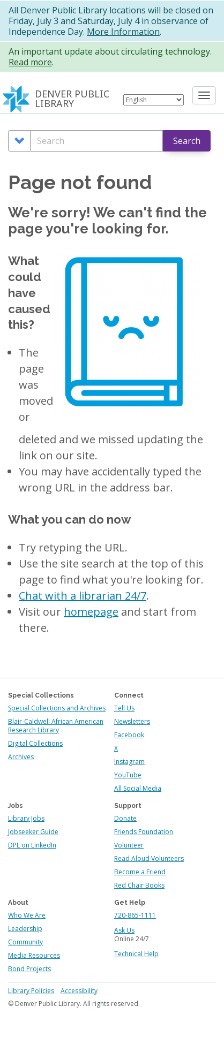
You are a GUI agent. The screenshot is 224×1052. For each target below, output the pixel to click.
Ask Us (124, 930)
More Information (123, 31)
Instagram (129, 761)
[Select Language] (153, 99)
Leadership (25, 928)
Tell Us (124, 708)
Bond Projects (29, 968)
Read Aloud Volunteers (149, 858)
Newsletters (132, 721)
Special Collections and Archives (57, 708)
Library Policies (31, 990)
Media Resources (34, 955)
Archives (21, 756)
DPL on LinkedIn (32, 845)
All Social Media (137, 788)
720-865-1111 (135, 915)
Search (186, 141)
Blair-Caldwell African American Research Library (55, 726)
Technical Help (136, 953)
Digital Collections (35, 743)
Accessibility (79, 990)
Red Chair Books (139, 885)
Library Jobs (26, 818)
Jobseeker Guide (33, 831)
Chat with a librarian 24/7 (82, 595)
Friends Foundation (143, 831)
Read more (30, 62)
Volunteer (129, 845)
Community (25, 942)
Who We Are (27, 915)
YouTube (127, 774)
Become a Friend (140, 871)
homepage (91, 611)
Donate (125, 818)
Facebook (129, 734)
